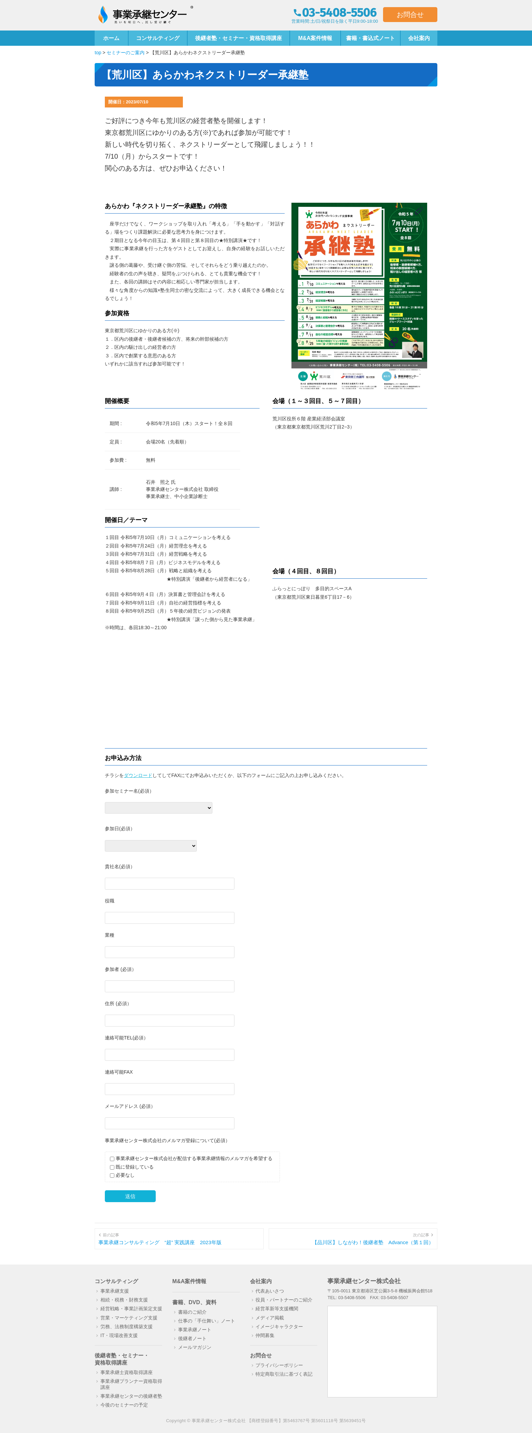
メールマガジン (194, 1347)
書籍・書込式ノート (370, 38)
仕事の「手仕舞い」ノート (206, 1320)
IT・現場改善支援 (119, 1335)
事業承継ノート (194, 1329)
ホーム (111, 38)
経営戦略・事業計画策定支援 (131, 1308)
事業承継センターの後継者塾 (131, 1396)
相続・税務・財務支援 (124, 1299)
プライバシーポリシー (279, 1365)
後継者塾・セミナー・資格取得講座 (238, 38)
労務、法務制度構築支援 (126, 1326)
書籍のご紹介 (192, 1312)
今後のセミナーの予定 (124, 1405)
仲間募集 (264, 1335)
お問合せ (410, 14)
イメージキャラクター (279, 1326)
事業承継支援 (114, 1291)
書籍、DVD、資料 (194, 1302)
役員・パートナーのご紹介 (283, 1299)
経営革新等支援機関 (276, 1308)
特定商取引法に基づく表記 (283, 1374)
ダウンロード (138, 775)
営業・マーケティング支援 (128, 1317)
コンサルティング (157, 38)
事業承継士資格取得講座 (126, 1372)
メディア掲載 (269, 1317)
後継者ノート (192, 1338)
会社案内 (419, 38)
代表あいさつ (269, 1291)
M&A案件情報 (315, 38)
